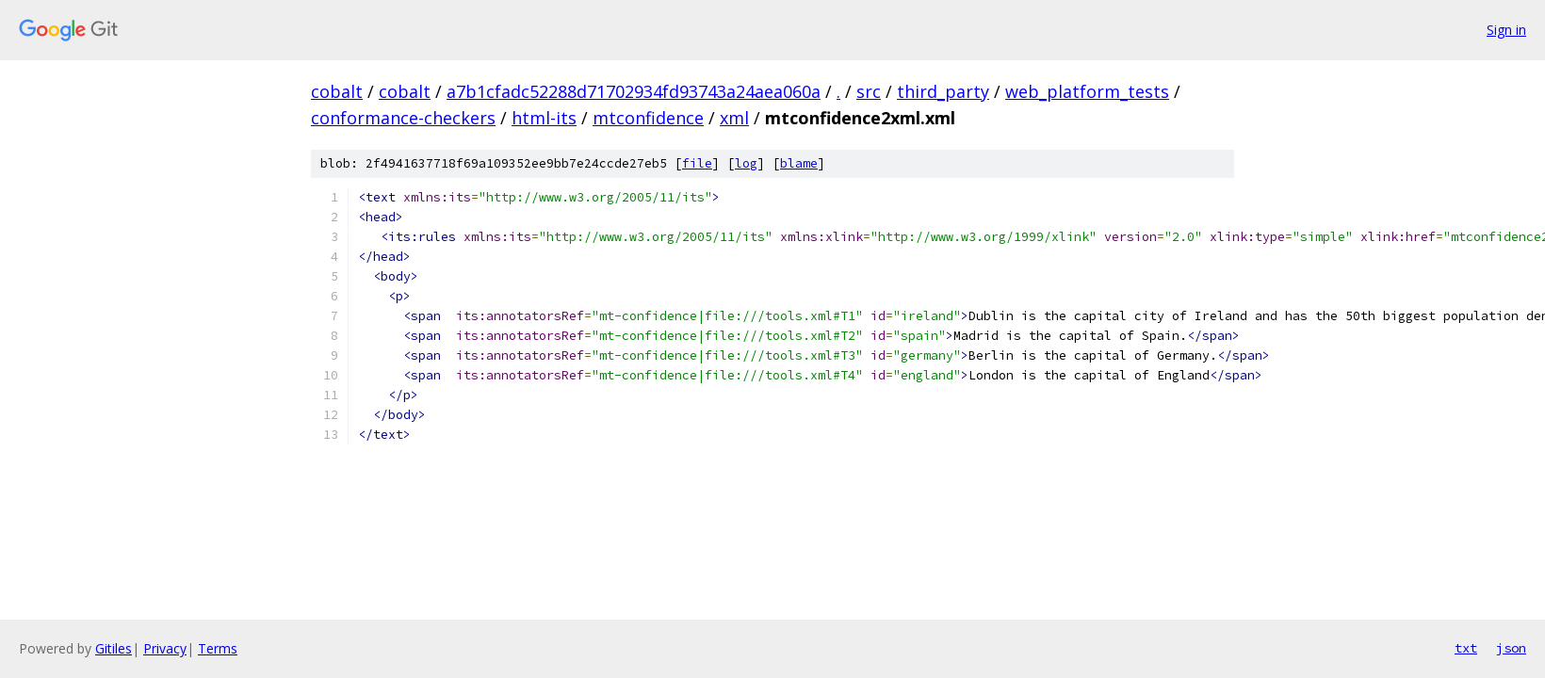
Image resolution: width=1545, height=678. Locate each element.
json (1511, 647)
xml (734, 117)
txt (1466, 647)
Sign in (1506, 30)
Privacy (165, 648)
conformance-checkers (403, 117)
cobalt (337, 91)
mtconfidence (648, 117)
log (746, 163)
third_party (943, 91)
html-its (544, 117)
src (868, 91)
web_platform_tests (1087, 91)
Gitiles (113, 648)
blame (799, 163)
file (697, 163)
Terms (217, 648)
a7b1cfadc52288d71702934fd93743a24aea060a (634, 91)
